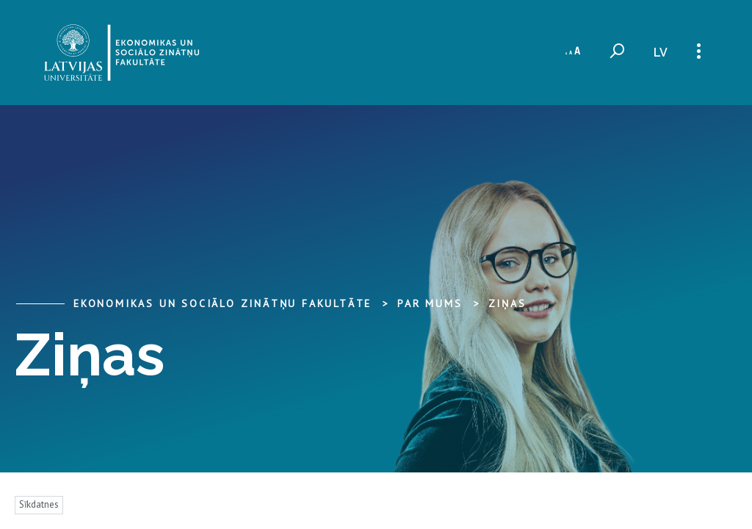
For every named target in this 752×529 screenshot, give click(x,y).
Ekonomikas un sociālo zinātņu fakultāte (222, 303)
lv (661, 53)
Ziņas (507, 303)
